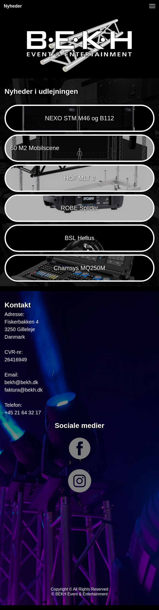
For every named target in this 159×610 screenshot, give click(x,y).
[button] (152, 6)
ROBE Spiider (79, 208)
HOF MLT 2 (79, 178)
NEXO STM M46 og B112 (79, 118)
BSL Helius (79, 238)
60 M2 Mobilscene (34, 147)
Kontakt (18, 305)
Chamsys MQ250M (79, 268)
